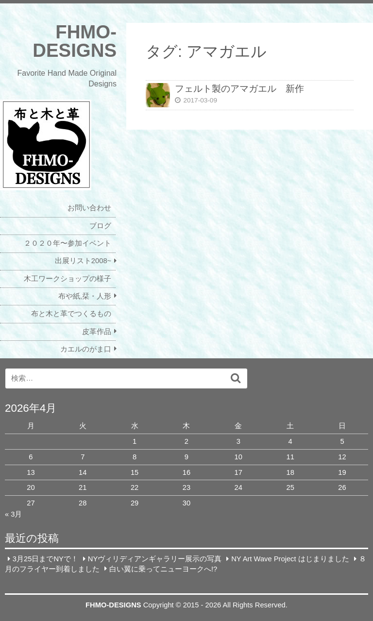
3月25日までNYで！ (45, 559)
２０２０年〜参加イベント (67, 243)
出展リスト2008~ (83, 261)
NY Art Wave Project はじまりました (290, 559)
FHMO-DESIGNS (75, 41)
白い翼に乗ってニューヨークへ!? (163, 568)
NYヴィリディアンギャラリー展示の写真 (154, 559)
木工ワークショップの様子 (67, 279)
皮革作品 (96, 332)
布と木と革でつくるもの (71, 314)
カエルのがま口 (85, 349)
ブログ (100, 226)
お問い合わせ (89, 208)
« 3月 (13, 514)
